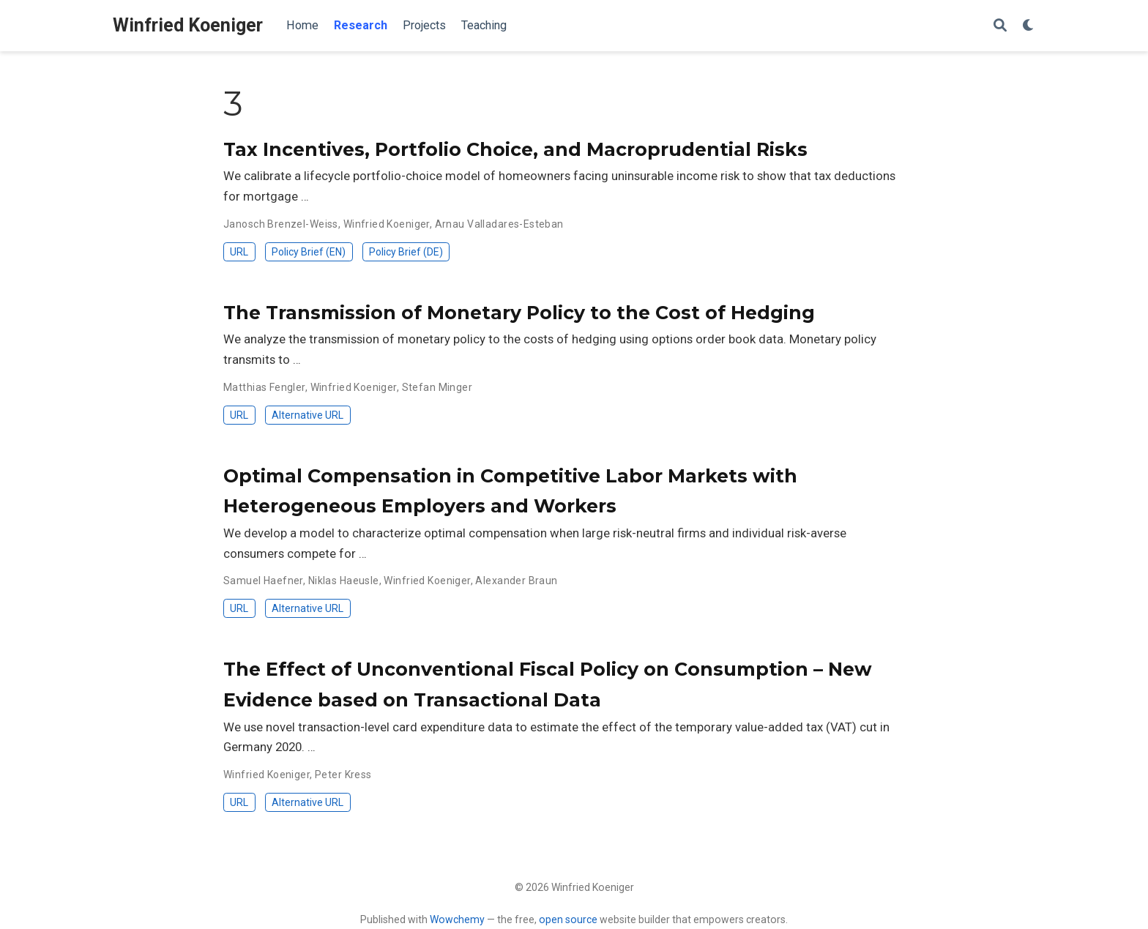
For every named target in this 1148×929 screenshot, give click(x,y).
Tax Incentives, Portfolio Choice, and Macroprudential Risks (515, 149)
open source (568, 919)
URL (239, 252)
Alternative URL (307, 415)
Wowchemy (457, 919)
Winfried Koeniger (188, 25)
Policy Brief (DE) (406, 252)
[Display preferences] (1028, 26)
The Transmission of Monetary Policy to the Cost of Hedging (519, 313)
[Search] (1000, 26)
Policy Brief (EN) (309, 252)
